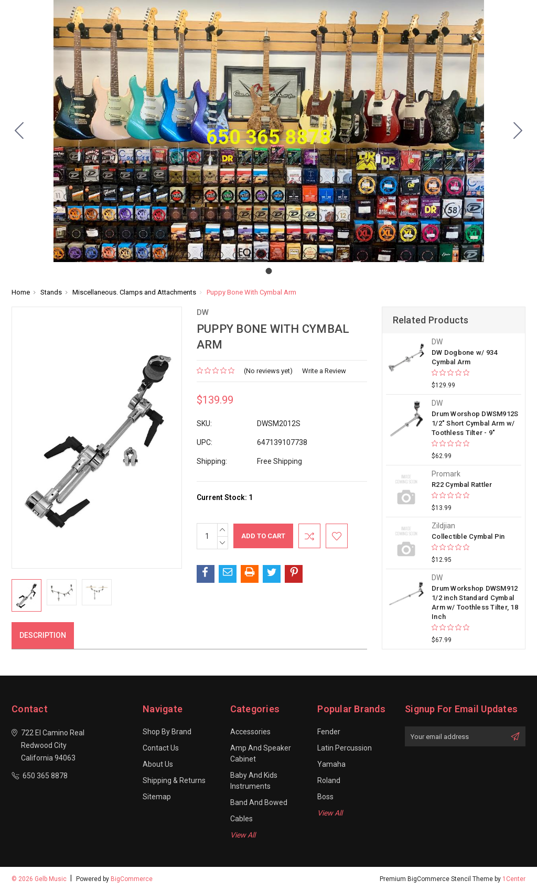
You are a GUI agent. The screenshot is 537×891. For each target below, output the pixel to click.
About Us (158, 764)
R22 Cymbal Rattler (462, 484)
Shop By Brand (167, 731)
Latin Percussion (344, 748)
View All (242, 835)
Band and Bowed (258, 802)
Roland (328, 780)
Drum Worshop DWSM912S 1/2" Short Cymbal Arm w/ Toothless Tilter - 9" (475, 423)
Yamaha (331, 764)
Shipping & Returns (174, 780)
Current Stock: (225, 497)
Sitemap (157, 796)
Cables (241, 818)
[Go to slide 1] (19, 131)
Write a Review (324, 371)
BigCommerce (132, 879)
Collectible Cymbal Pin (468, 536)
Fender (328, 731)
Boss (325, 796)
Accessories (250, 731)
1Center (513, 879)
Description (42, 635)
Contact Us (161, 748)
